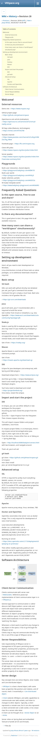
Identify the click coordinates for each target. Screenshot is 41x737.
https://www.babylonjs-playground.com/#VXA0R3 (21, 185)
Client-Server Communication (14, 89)
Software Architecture (10, 87)
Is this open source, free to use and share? (18, 42)
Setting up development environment (15, 52)
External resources (11, 35)
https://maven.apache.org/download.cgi (17, 360)
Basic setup (8, 55)
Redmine (14, 735)
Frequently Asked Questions (12, 40)
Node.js (9, 62)
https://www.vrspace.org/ (20, 109)
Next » (29, 20)
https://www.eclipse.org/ (30, 375)
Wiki (4, 16)
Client (5, 698)
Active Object (29, 713)
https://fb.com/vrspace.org (24, 144)
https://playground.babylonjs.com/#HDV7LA (19, 180)
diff (23, 20)
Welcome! (6, 32)
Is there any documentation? (14, 45)
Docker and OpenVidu (14, 84)
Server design (9, 94)
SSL (8, 79)
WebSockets (7, 595)
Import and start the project (14, 69)
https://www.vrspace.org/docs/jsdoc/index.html (20, 150)
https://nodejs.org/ (18, 343)
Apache (9, 82)
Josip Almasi (6, 23)
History (13, 16)
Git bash (10, 57)
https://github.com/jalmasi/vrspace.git (24, 457)
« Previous (5, 20)
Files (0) (7, 726)
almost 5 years (23, 730)
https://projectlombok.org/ (12, 390)
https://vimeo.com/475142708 (13, 131)
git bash (10, 74)
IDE (8, 67)
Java (8, 60)
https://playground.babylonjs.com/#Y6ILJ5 (18, 175)
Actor (5, 715)
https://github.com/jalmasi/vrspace (16, 115)
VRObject (6, 686)
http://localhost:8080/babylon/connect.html (23, 443)
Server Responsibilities (12, 92)
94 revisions (35, 730)
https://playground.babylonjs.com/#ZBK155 (19, 170)
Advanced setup (10, 77)
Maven (9, 64)
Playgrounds (9, 37)
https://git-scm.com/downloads (14, 299)
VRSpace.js (7, 600)
